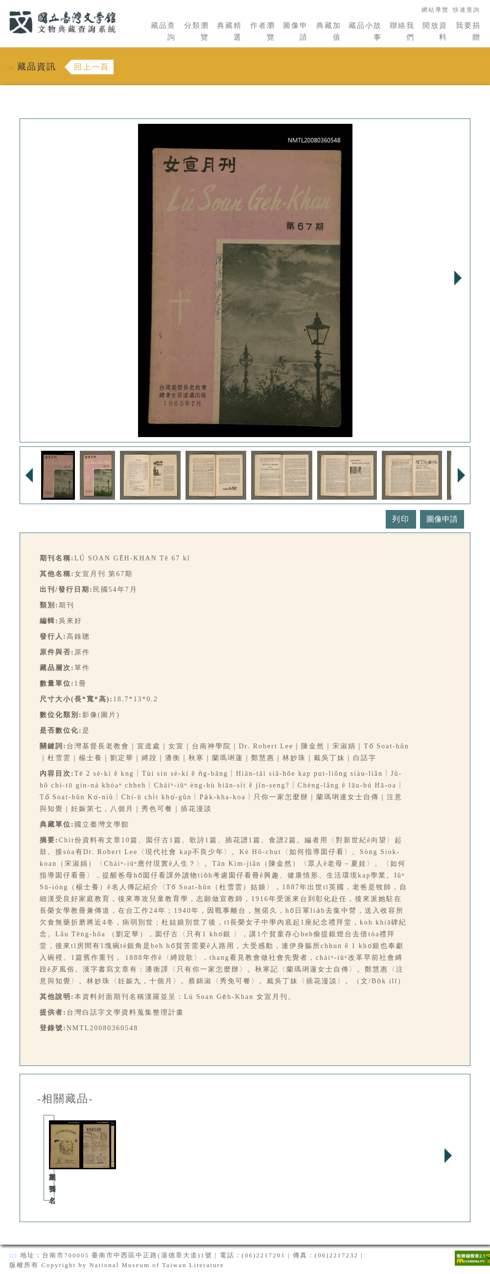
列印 (401, 519)
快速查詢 (466, 9)
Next (457, 278)
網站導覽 (435, 9)
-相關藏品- (65, 1099)
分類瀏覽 (196, 31)
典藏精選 (229, 31)
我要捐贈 (468, 31)
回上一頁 (91, 67)
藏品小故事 (365, 31)
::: (3, 5)
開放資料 (434, 31)
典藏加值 (328, 31)
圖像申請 (295, 31)
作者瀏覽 (262, 31)
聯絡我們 (402, 31)
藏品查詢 (163, 31)
